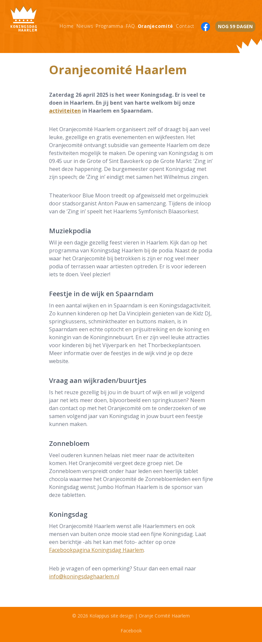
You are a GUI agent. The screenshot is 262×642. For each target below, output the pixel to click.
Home (67, 26)
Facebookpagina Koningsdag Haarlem (96, 550)
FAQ (130, 26)
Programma (109, 26)
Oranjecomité (155, 26)
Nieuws (85, 26)
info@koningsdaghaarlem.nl (84, 576)
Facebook (131, 630)
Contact (185, 26)
